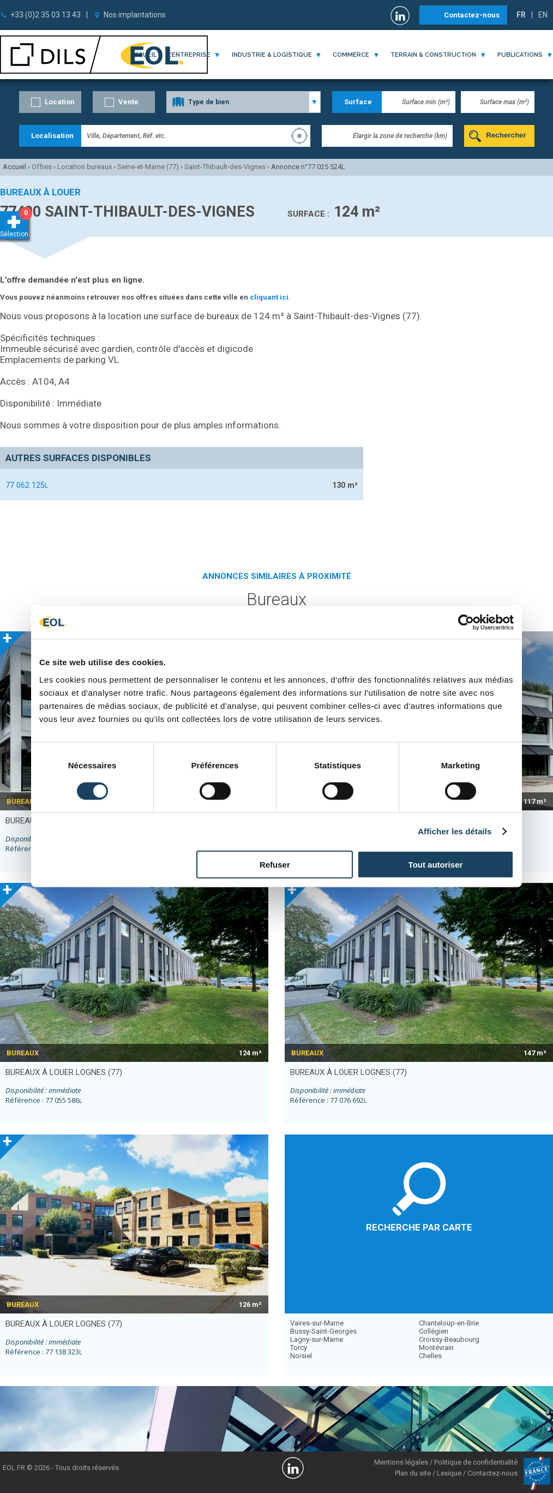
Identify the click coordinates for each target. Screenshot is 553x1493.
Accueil (143, 54)
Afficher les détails (454, 831)
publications (520, 54)
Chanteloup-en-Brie (449, 1323)
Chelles (430, 1356)
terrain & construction (433, 54)
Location (60, 102)
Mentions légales (401, 1462)
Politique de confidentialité (476, 1462)
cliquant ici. (270, 297)
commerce (351, 54)
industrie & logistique (272, 54)
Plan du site (413, 1473)
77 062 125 (26, 485)
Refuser (275, 864)
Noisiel (301, 1356)
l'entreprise (189, 54)
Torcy (298, 1347)
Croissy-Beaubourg (449, 1339)
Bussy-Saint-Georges (323, 1331)
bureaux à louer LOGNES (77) (63, 1072)
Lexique (449, 1473)
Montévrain (436, 1347)
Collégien (433, 1331)
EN (543, 14)
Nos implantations (135, 14)
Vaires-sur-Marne (317, 1323)
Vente (128, 102)
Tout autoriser (435, 864)
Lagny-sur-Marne (316, 1339)
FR (521, 14)
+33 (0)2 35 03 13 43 (45, 14)
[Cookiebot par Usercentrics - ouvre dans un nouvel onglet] (466, 622)
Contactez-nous (472, 15)
